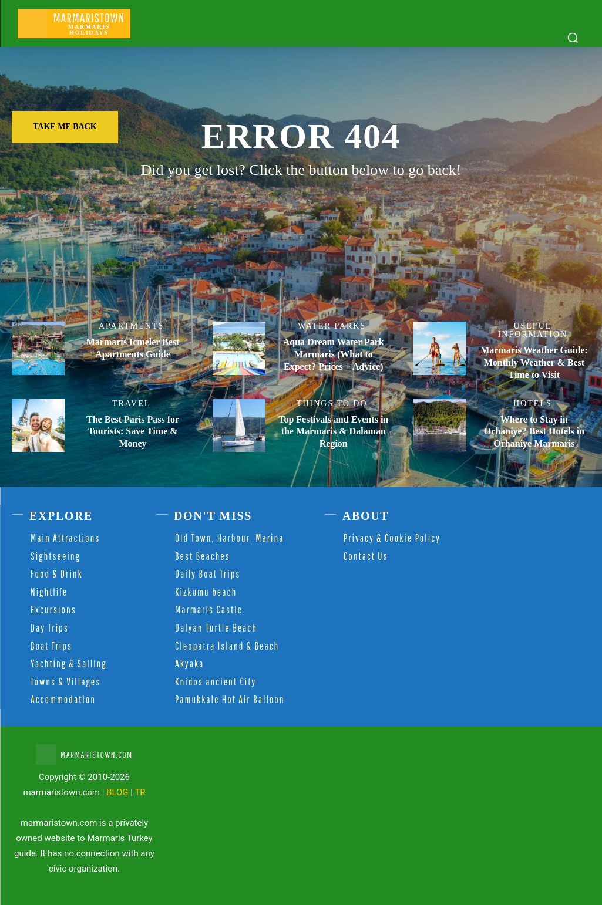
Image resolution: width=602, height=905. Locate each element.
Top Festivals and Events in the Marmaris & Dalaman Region (333, 431)
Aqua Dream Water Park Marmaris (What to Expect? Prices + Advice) (333, 354)
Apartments (131, 326)
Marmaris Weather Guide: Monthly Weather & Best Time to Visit (534, 362)
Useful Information (532, 330)
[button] (573, 37)
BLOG (117, 792)
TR (139, 792)
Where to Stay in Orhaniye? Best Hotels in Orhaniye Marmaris (534, 431)
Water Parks (332, 326)
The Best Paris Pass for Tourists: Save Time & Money (132, 431)
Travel (131, 404)
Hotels (532, 404)
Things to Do (332, 404)
